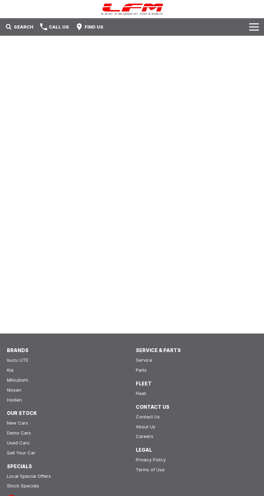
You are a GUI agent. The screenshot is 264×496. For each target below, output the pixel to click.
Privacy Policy (151, 459)
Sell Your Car (21, 452)
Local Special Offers (29, 476)
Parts (141, 370)
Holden (14, 400)
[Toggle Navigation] (254, 26)
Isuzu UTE (17, 360)
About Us (145, 426)
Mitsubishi (17, 380)
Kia (10, 370)
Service (144, 360)
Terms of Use (150, 469)
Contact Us (148, 416)
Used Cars (18, 443)
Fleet (141, 393)
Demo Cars (19, 433)
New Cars (17, 423)
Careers (144, 436)
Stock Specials (23, 485)
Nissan (14, 390)
